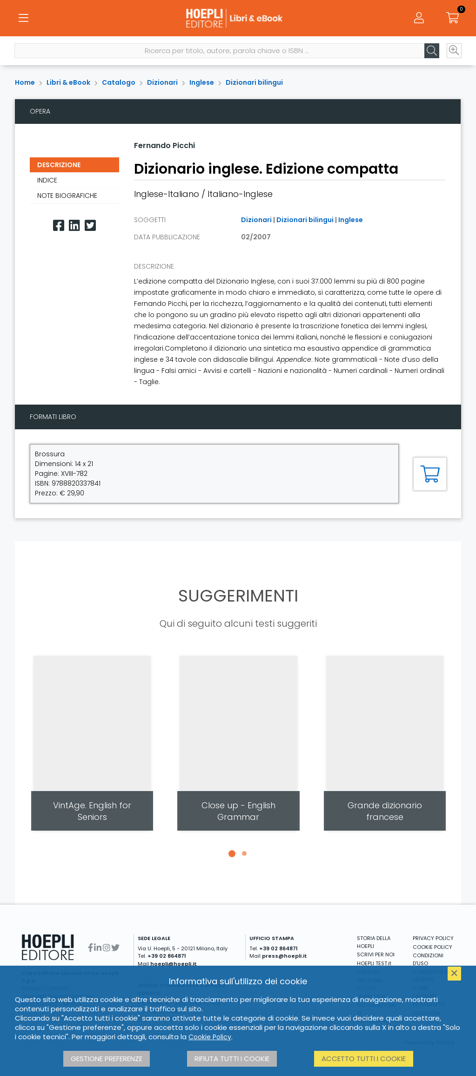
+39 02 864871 (166, 956)
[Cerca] (431, 51)
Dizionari (162, 82)
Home (25, 82)
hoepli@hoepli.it (173, 964)
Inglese (201, 82)
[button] (232, 853)
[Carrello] (452, 18)
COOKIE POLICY (432, 947)
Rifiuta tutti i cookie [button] (231, 1058)
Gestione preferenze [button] (106, 1058)
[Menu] (23, 18)
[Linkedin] (74, 225)
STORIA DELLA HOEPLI (373, 942)
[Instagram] (106, 948)
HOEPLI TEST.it (374, 963)
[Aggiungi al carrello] (430, 474)
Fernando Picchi (164, 145)
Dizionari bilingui (254, 82)
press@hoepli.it (284, 956)
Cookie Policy (209, 1037)
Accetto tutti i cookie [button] (364, 1058)
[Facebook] (58, 225)
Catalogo (118, 82)
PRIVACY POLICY (433, 938)
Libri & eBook (68, 82)
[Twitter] (90, 225)
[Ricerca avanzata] (453, 51)
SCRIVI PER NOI (376, 954)
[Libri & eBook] (238, 18)
